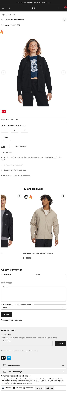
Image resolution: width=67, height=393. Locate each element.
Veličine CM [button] (21, 125)
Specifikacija (20, 145)
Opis (3, 145)
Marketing (29, 387)
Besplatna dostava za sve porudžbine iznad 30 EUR (33, 2)
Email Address (7, 340)
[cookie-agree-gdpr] (49, 388)
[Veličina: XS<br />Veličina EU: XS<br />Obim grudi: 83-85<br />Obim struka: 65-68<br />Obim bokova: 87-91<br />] (4, 130)
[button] (64, 22)
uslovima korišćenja (19, 350)
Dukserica (11, 15)
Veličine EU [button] (5, 125)
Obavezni (8, 387)
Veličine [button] (13, 125)
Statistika (19, 387)
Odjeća (3, 15)
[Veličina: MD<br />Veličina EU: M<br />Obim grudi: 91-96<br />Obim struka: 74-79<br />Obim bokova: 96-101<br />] (24, 130)
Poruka (5, 286)
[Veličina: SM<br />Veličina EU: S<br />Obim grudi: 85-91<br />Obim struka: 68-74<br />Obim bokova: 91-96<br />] (14, 130)
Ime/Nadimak (7, 273)
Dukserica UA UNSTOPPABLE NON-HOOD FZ (38, 252)
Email (38, 273)
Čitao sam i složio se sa (19, 350)
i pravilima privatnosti (32, 350)
